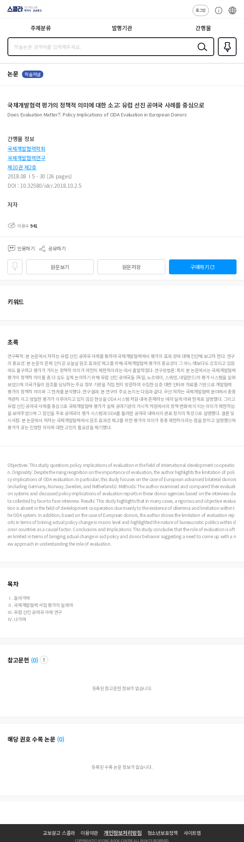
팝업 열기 (44, 660)
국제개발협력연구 (26, 158)
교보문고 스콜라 (59, 832)
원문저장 (131, 267)
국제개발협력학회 (26, 148)
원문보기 (59, 267)
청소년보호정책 (162, 832)
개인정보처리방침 (123, 832)
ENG (232, 14)
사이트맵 (192, 832)
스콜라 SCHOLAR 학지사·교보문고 (22, 11)
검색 (201, 52)
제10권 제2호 (22, 167)
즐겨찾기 (226, 55)
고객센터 (217, 14)
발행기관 (122, 28)
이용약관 (89, 832)
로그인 (201, 10)
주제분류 (41, 28)
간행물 (203, 28)
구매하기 (199, 267)
